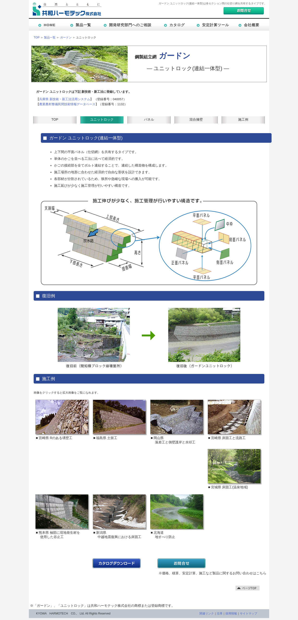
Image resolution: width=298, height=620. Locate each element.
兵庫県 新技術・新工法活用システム (64, 99)
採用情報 (231, 613)
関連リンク (206, 613)
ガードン (66, 37)
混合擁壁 (196, 119)
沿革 (220, 613)
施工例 (243, 119)
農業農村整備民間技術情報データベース (67, 104)
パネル (149, 119)
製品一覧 (50, 37)
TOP (36, 37)
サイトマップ (248, 613)
